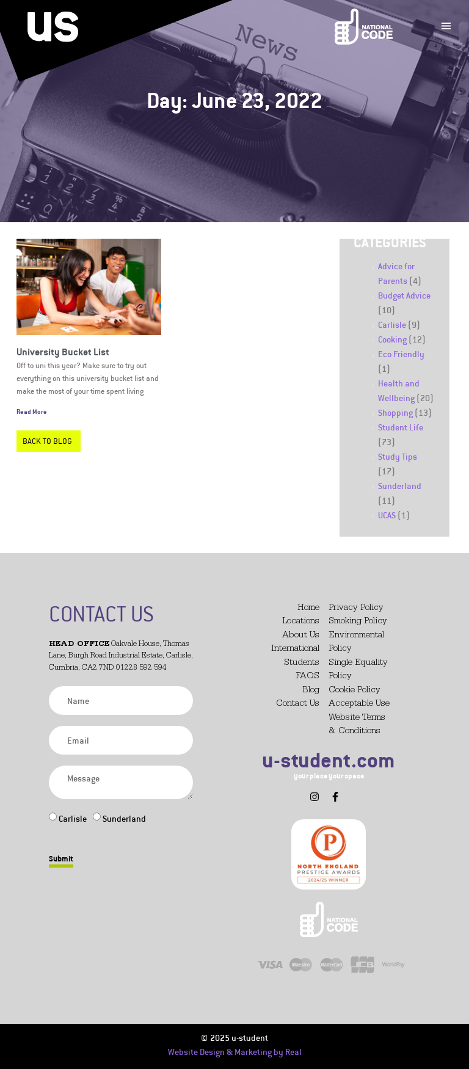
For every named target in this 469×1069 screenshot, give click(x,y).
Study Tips (397, 456)
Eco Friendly (401, 354)
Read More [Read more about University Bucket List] (31, 411)
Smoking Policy (358, 621)
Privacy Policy (356, 608)
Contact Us (297, 704)
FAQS (307, 676)
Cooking (392, 339)
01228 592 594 (141, 668)
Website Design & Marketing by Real (235, 1051)
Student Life (400, 427)
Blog (310, 690)
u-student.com (328, 760)
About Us (300, 635)
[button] (295, 792)
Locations (300, 621)
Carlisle (392, 324)
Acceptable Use (359, 704)
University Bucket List (62, 351)
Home (308, 608)
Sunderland (399, 485)
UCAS (387, 515)
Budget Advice (404, 295)
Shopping (395, 412)
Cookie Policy (354, 690)
